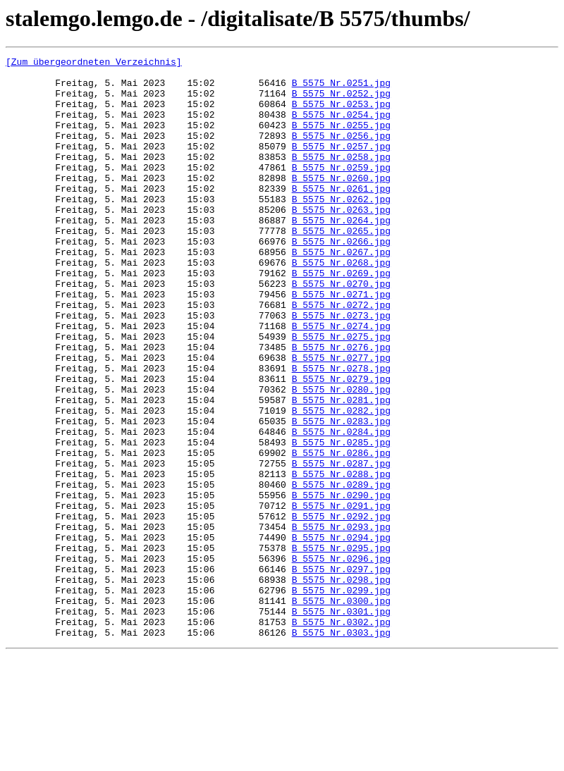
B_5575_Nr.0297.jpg (341, 672)
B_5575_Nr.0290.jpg (341, 583)
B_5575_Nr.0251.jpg (341, 88)
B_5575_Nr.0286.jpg (341, 532)
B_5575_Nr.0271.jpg (341, 342)
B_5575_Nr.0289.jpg (341, 571)
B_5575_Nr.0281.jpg (341, 469)
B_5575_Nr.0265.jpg (341, 266)
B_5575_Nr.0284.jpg (341, 507)
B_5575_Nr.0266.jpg (341, 279)
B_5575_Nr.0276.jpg (341, 406)
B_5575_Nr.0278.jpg (341, 431)
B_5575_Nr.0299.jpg (341, 697)
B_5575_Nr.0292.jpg (341, 609)
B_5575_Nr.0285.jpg (341, 520)
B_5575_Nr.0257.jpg (341, 165)
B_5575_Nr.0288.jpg (341, 558)
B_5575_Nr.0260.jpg (341, 203)
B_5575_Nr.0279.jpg (341, 444)
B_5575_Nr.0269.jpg (341, 317)
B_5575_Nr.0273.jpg (341, 368)
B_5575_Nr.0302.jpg (341, 735)
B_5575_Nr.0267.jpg (341, 291)
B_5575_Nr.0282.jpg (341, 482)
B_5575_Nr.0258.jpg (341, 177)
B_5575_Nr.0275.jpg (341, 393)
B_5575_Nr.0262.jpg (341, 228)
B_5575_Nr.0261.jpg (341, 215)
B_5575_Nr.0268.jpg (341, 304)
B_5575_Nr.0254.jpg (341, 127)
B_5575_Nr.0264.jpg (341, 253)
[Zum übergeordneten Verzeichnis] (94, 63)
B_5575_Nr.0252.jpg (341, 101)
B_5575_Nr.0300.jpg (341, 710)
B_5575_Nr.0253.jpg (341, 114)
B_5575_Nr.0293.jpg (341, 621)
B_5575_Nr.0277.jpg (341, 418)
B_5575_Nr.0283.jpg (341, 494)
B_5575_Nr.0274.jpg (341, 380)
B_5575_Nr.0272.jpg (341, 355)
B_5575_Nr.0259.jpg (341, 190)
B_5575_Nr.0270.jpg (341, 329)
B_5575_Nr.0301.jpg (341, 723)
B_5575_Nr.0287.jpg (341, 545)
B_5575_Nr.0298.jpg (341, 685)
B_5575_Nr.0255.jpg (341, 139)
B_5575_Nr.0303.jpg (341, 748)
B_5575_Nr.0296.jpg (341, 659)
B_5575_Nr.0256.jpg (341, 152)
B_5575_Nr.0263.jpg (341, 241)
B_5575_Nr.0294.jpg (341, 634)
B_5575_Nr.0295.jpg (341, 647)
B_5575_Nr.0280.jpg (341, 456)
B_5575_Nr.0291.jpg (341, 596)
